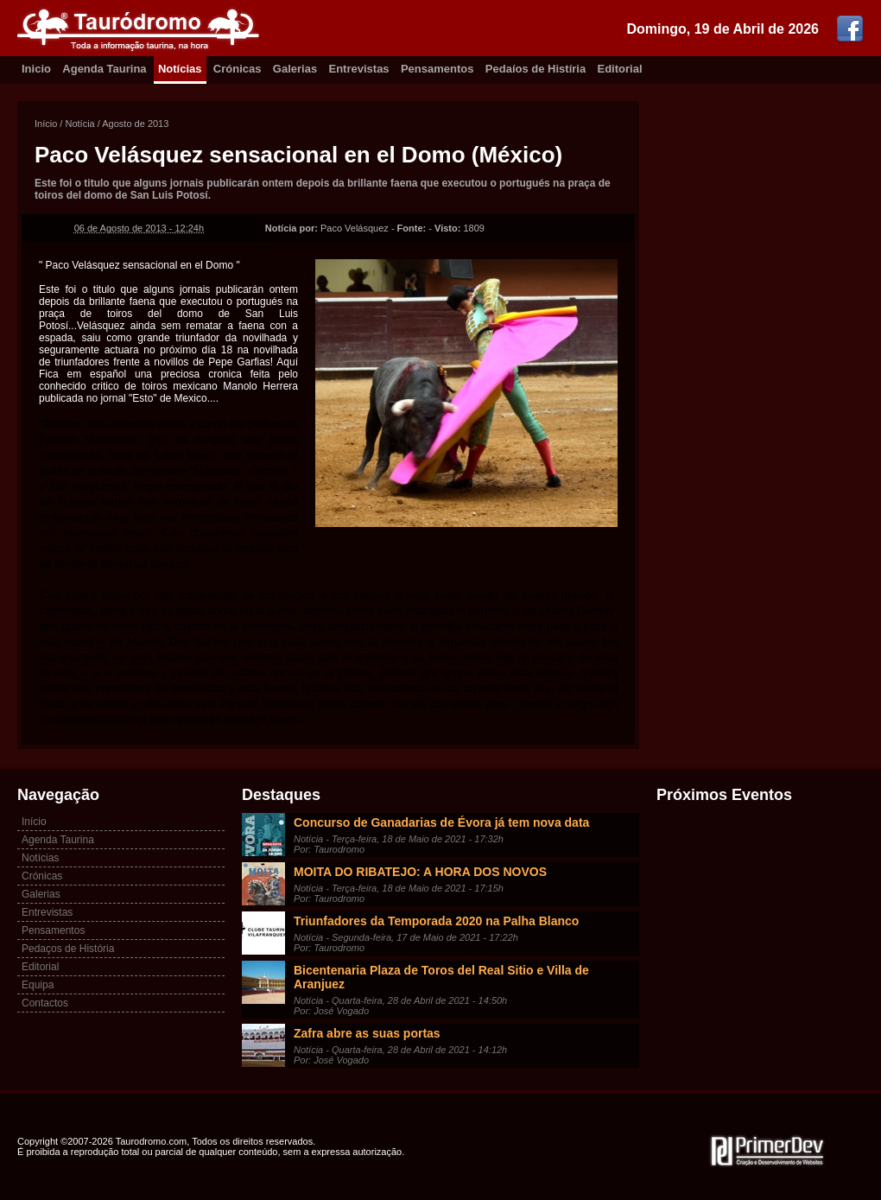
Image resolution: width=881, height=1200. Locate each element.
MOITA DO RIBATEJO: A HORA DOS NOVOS (420, 872)
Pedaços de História (68, 949)
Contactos (45, 1003)
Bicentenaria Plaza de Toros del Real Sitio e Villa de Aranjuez (441, 977)
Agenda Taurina (104, 68)
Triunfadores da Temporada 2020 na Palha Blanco (436, 921)
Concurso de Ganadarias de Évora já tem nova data (441, 822)
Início (46, 123)
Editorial (620, 68)
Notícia (79, 123)
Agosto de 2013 (135, 123)
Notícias (180, 68)
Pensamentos (437, 68)
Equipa (38, 985)
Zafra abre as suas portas (367, 1033)
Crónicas (237, 68)
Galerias (295, 68)
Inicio (36, 68)
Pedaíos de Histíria (535, 68)
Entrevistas (359, 68)
